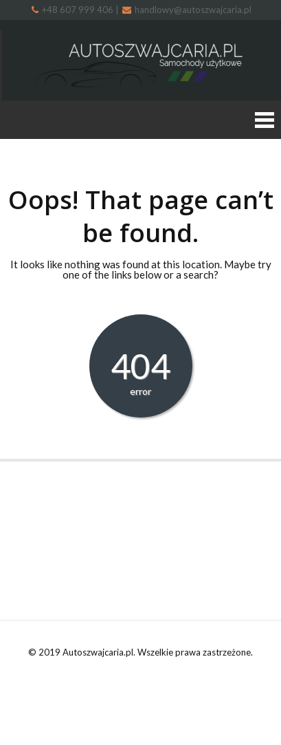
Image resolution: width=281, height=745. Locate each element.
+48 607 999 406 (73, 9)
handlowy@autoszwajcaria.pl (186, 9)
